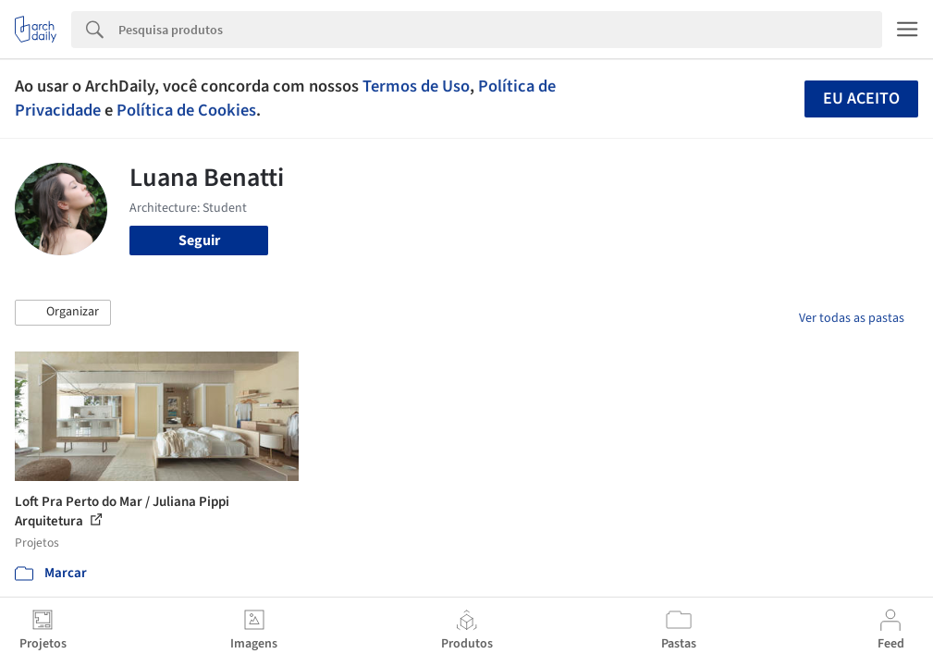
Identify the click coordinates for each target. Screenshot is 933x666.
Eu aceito (861, 98)
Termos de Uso (416, 86)
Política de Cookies (186, 110)
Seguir (199, 240)
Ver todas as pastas (851, 318)
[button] (63, 313)
